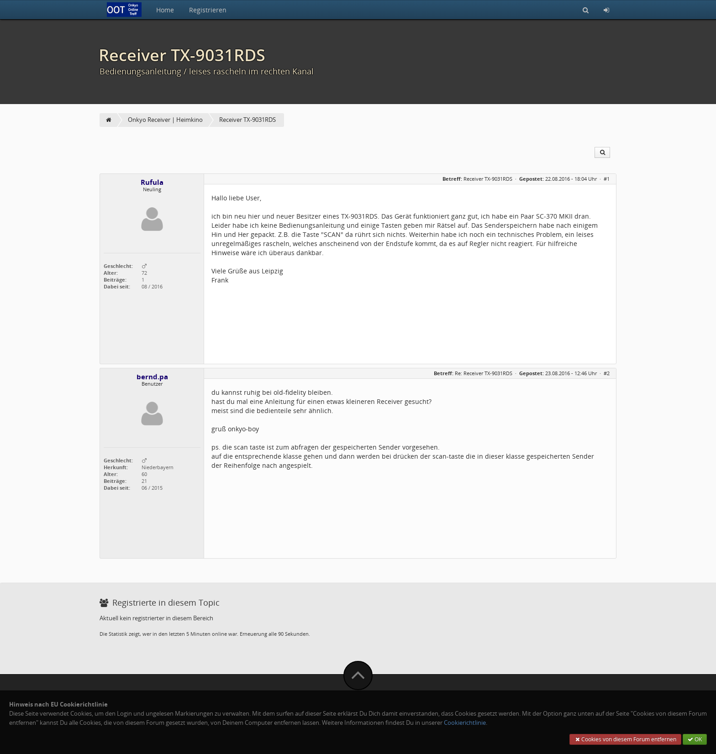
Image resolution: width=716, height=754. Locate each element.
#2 (607, 373)
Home (165, 9)
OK (695, 739)
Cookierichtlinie (465, 723)
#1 (607, 178)
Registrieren (207, 9)
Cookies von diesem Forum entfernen (625, 739)
